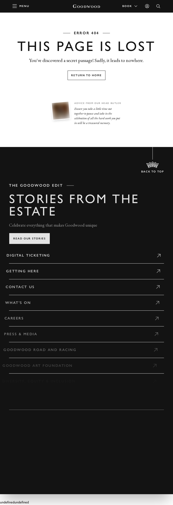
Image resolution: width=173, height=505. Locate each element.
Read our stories (29, 238)
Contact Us (17, 287)
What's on (15, 303)
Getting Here (20, 271)
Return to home (86, 75)
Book (130, 6)
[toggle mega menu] (21, 6)
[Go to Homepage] (86, 6)
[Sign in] (147, 6)
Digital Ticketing (26, 255)
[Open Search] (158, 6)
